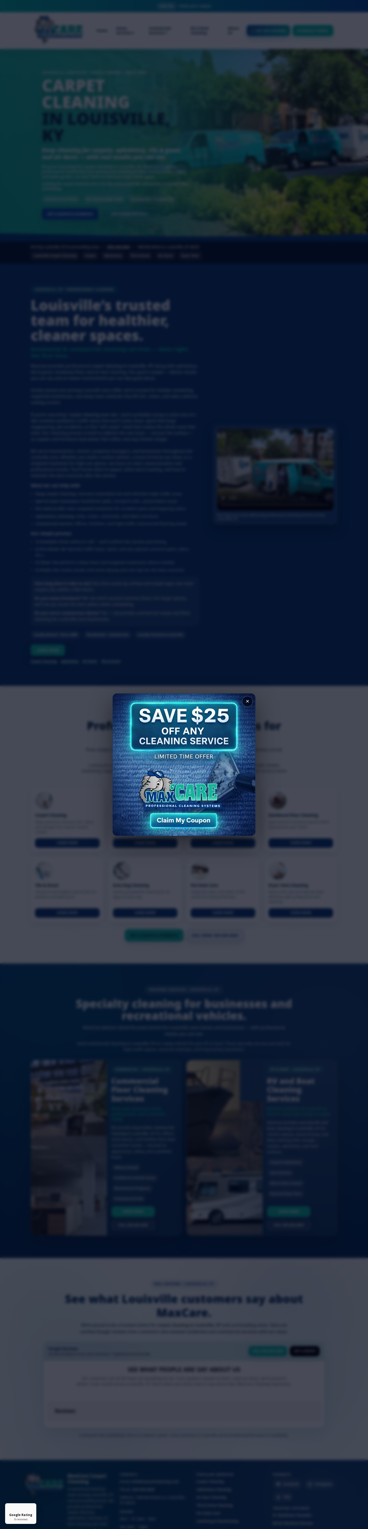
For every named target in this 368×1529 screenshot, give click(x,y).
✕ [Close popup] (247, 701)
